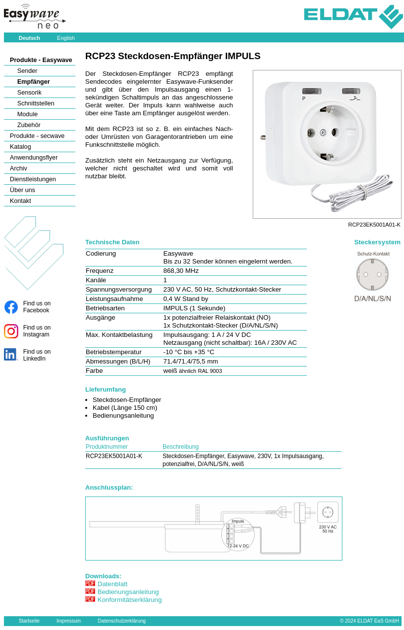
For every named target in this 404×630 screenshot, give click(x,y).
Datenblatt (113, 584)
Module (27, 114)
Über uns (22, 190)
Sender (27, 70)
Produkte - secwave (37, 136)
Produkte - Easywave (41, 60)
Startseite (29, 621)
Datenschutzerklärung (122, 621)
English (66, 38)
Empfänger (33, 81)
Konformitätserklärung (130, 599)
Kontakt (20, 201)
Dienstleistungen (33, 179)
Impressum (69, 621)
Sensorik (29, 92)
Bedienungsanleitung (128, 592)
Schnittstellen (35, 103)
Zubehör (28, 125)
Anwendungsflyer (34, 157)
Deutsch (29, 38)
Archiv (18, 168)
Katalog (20, 146)
